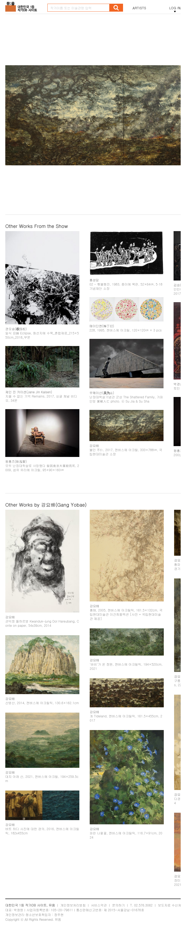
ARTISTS (139, 8)
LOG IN (175, 8)
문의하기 (118, 905)
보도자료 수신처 (169, 905)
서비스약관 (99, 905)
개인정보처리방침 (73, 905)
